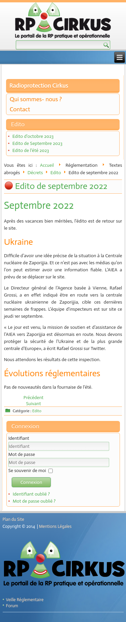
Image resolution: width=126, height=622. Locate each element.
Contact (20, 109)
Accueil (47, 165)
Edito (55, 173)
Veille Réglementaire (25, 599)
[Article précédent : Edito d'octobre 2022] (34, 397)
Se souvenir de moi (27, 470)
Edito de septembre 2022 (61, 186)
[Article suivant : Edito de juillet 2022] (33, 403)
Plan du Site (13, 519)
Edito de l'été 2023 (30, 150)
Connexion (31, 482)
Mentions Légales (55, 526)
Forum (12, 605)
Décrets (35, 173)
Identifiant (18, 438)
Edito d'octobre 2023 (33, 136)
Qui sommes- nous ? (36, 99)
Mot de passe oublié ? (34, 501)
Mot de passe (21, 454)
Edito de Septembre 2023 (37, 143)
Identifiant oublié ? (31, 494)
